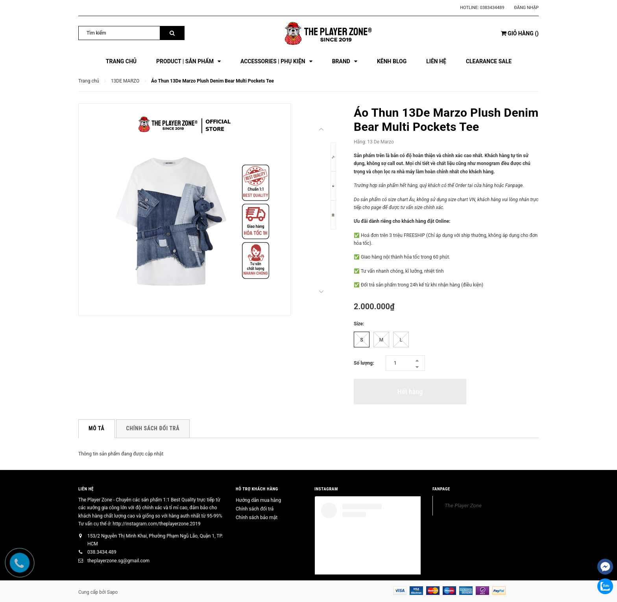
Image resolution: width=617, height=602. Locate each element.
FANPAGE (441, 489)
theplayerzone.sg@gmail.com (118, 560)
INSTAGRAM (326, 489)
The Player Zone (463, 505)
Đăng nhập (526, 7)
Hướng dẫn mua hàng (258, 500)
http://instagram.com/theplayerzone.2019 (156, 524)
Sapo (112, 592)
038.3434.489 (101, 552)
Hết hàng (410, 391)
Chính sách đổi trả (254, 509)
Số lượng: (364, 363)
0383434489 (492, 7)
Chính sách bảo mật (256, 517)
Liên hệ (86, 489)
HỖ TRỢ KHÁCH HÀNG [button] (257, 489)
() (520, 33)
